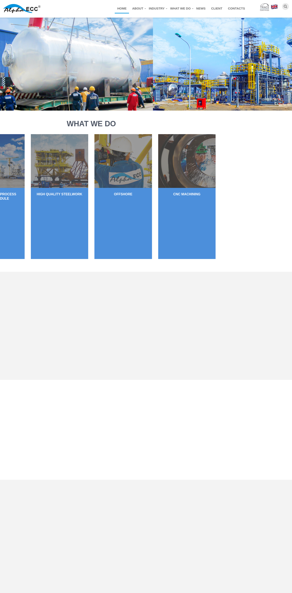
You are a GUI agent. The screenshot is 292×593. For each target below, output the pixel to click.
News (201, 8)
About (137, 8)
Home (122, 8)
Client (216, 8)
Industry (157, 8)
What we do (180, 8)
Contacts (236, 8)
